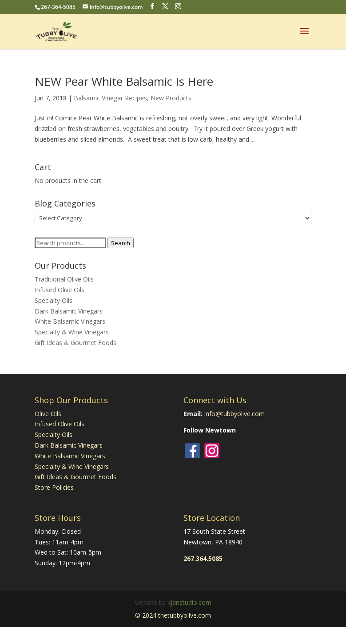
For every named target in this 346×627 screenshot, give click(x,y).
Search (120, 243)
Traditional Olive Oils (64, 279)
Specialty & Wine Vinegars (72, 332)
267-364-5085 (58, 7)
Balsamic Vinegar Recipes (110, 98)
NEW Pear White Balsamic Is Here (124, 81)
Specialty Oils (53, 300)
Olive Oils (48, 413)
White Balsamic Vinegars (70, 321)
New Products (171, 98)
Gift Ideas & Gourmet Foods (75, 342)
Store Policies (54, 487)
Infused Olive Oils (59, 290)
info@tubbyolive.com (234, 413)
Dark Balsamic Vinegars (69, 311)
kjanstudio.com (189, 602)
